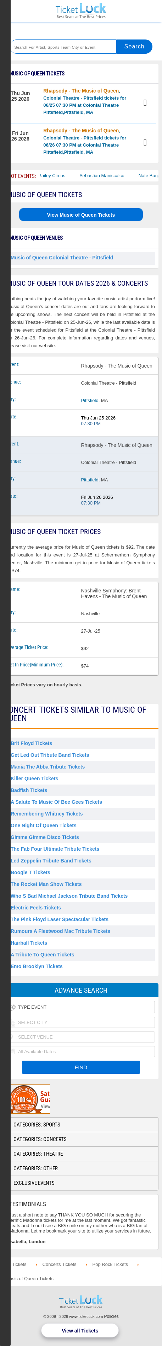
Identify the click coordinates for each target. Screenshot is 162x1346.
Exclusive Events (34, 1183)
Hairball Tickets (29, 943)
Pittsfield (90, 400)
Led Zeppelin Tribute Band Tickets (51, 861)
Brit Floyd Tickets (31, 743)
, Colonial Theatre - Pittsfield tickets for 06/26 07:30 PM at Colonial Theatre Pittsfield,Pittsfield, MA (84, 141)
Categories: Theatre (38, 1154)
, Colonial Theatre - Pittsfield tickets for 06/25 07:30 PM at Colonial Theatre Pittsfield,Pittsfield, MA (84, 101)
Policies (111, 1316)
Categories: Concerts (40, 1139)
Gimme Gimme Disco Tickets (45, 837)
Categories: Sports (36, 1124)
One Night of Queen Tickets (44, 825)
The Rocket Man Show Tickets (46, 884)
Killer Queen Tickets (34, 778)
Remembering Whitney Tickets (47, 814)
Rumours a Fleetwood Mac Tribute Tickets (60, 931)
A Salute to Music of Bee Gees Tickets (56, 802)
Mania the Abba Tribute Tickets (48, 767)
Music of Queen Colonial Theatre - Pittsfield (62, 257)
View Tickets (146, 104)
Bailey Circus (56, 175)
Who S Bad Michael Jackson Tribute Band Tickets (69, 896)
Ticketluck (81, 11)
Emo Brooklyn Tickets (37, 966)
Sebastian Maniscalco (106, 175)
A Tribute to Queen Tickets (42, 954)
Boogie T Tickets (30, 872)
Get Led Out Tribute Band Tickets (50, 755)
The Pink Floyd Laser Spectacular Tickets (59, 919)
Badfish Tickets (29, 790)
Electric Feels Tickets (36, 907)
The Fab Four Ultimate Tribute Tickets (55, 849)
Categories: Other (35, 1168)
